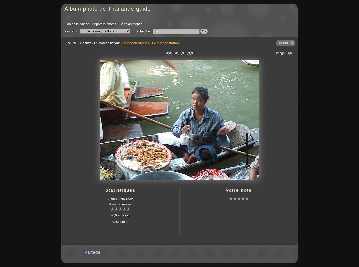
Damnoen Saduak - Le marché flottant (151, 43)
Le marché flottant (107, 43)
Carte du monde (130, 24)
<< (169, 53)
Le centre (84, 43)
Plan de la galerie (76, 24)
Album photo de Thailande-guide (107, 9)
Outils (283, 43)
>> (190, 53)
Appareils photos (104, 24)
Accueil (70, 43)
